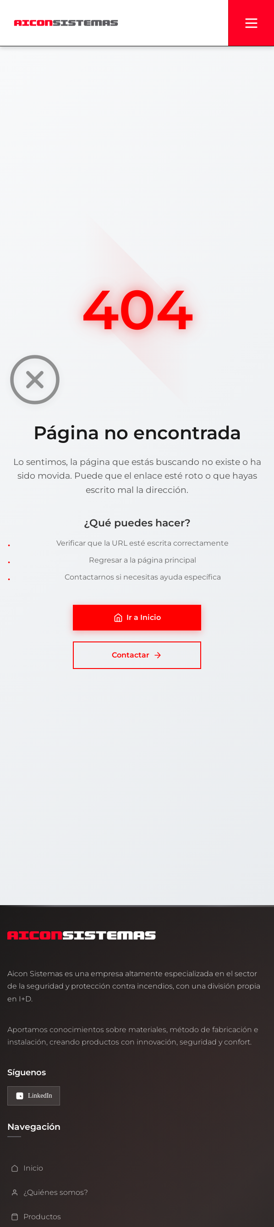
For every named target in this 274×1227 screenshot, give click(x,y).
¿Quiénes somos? (49, 1192)
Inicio (27, 1168)
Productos (36, 1216)
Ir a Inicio (137, 617)
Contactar (137, 655)
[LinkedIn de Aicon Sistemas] (33, 1096)
